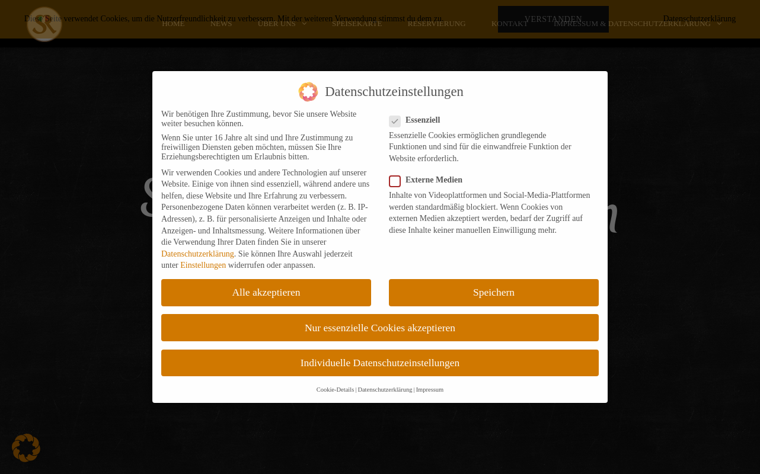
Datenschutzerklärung (197, 253)
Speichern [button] (494, 292)
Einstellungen (203, 265)
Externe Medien (429, 180)
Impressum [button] (430, 389)
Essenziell (418, 120)
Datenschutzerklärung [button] (384, 389)
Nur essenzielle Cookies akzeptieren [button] (380, 328)
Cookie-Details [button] (336, 389)
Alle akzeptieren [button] (266, 292)
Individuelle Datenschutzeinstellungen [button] (380, 363)
